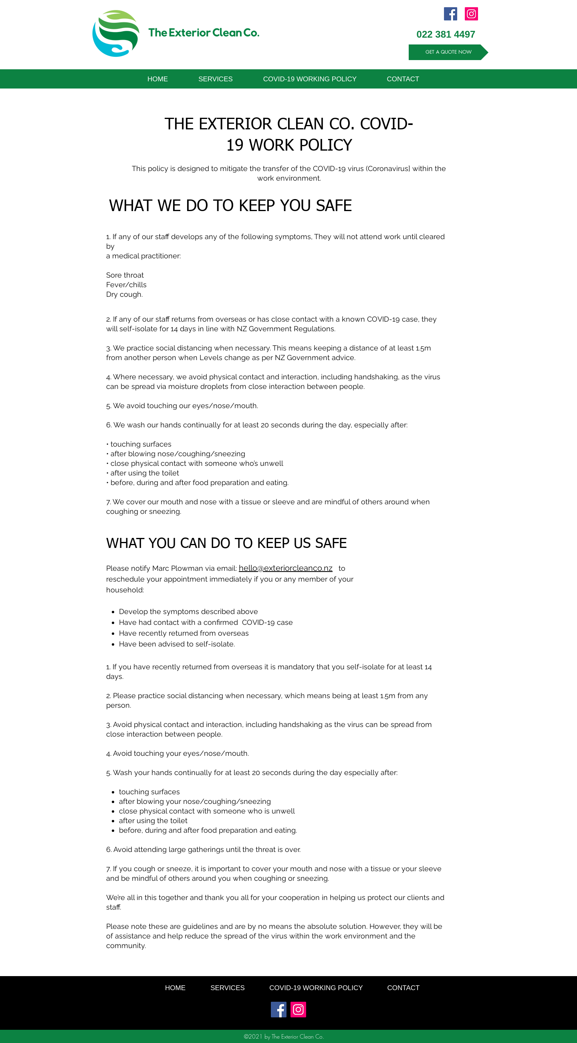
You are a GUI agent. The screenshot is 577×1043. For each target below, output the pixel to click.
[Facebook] (450, 13)
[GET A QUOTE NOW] (448, 52)
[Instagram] (471, 13)
